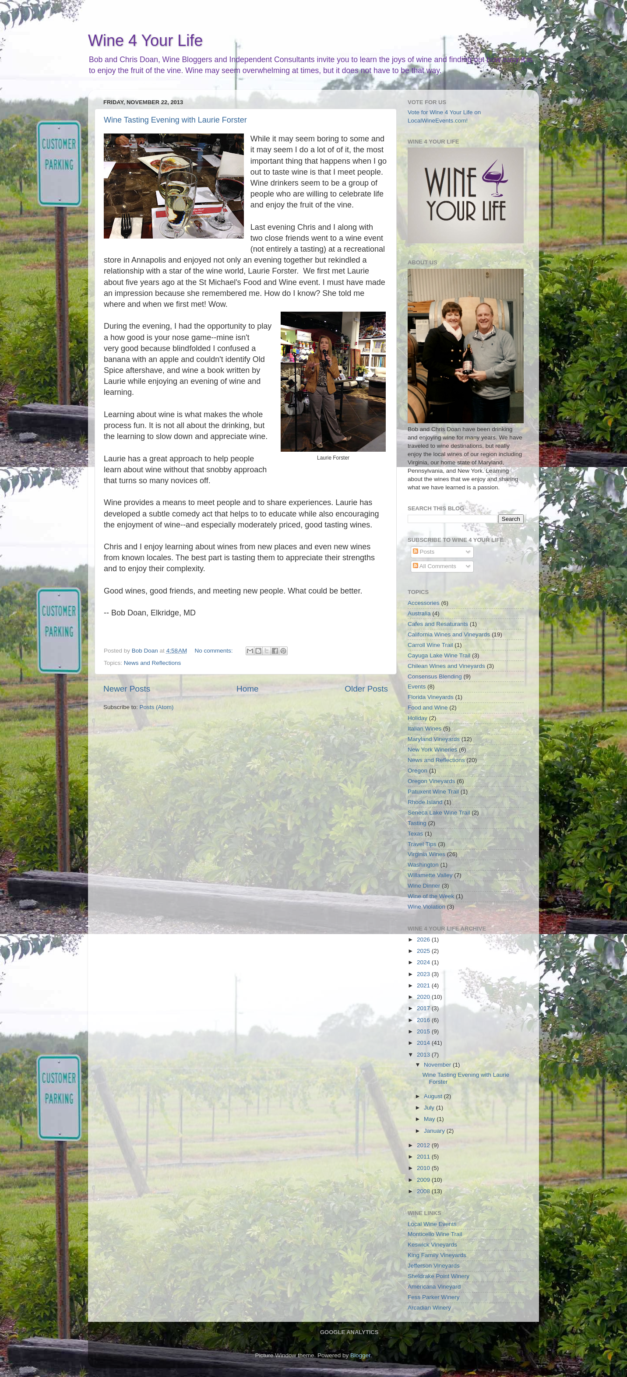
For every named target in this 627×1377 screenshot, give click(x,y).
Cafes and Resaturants (438, 624)
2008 (424, 1191)
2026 (424, 939)
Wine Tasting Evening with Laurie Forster (175, 120)
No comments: (215, 650)
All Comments (434, 566)
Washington (423, 864)
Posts (424, 551)
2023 (424, 974)
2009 (424, 1180)
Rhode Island (425, 802)
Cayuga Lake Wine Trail (439, 655)
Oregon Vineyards (431, 781)
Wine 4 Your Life (145, 40)
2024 (424, 962)
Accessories (424, 603)
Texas (415, 833)
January (435, 1131)
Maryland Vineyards (434, 739)
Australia (419, 613)
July (430, 1107)
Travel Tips (422, 844)
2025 (424, 951)
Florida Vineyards (431, 697)
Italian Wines (424, 728)
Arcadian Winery (429, 1307)
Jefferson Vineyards (434, 1265)
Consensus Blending (435, 676)
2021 (424, 985)
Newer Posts (126, 688)
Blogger (360, 1355)
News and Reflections (152, 663)
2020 (424, 997)
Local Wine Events (432, 1224)
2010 (424, 1168)
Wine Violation (426, 906)
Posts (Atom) (157, 707)
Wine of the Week (431, 896)
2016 (424, 1020)
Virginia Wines (426, 854)
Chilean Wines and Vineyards (446, 666)
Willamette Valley (430, 875)
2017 (424, 1008)
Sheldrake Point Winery (438, 1276)
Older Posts (366, 688)
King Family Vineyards (437, 1255)
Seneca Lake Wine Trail (439, 812)
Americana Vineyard (434, 1286)
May (430, 1119)
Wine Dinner (424, 885)
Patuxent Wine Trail (433, 791)
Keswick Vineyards (432, 1244)
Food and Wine (428, 707)
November (438, 1064)
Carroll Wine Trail (430, 645)
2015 (424, 1031)
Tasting (417, 823)
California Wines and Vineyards (449, 634)
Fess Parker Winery (434, 1297)
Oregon (417, 770)
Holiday (417, 718)
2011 (424, 1156)
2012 (424, 1145)
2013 (424, 1054)
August (434, 1096)
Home (247, 688)
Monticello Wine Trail (435, 1234)
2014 (424, 1043)
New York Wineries (432, 749)
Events (417, 686)
